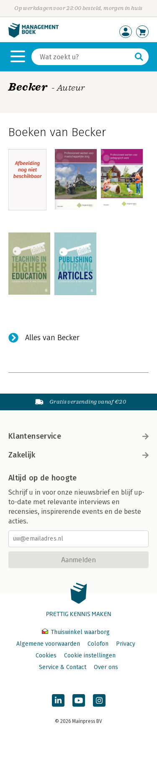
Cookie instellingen (90, 655)
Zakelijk (78, 455)
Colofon (98, 643)
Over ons (106, 667)
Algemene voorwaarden (48, 643)
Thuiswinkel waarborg (76, 632)
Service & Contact (62, 667)
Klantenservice (78, 436)
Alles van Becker (52, 337)
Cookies (46, 655)
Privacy (125, 643)
